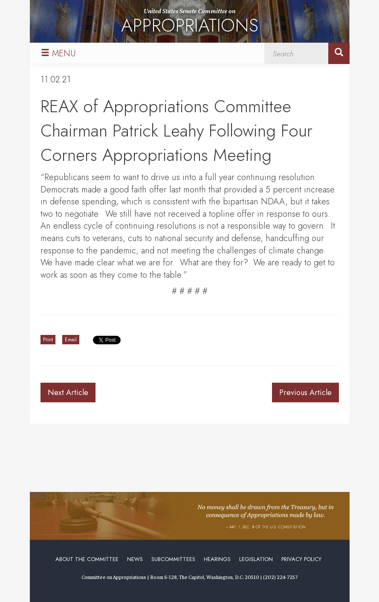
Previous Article (305, 392)
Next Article (68, 392)
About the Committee (87, 559)
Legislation (256, 559)
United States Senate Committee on (189, 22)
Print (48, 339)
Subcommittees (173, 559)
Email (71, 339)
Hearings (217, 559)
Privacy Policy (301, 559)
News (135, 559)
